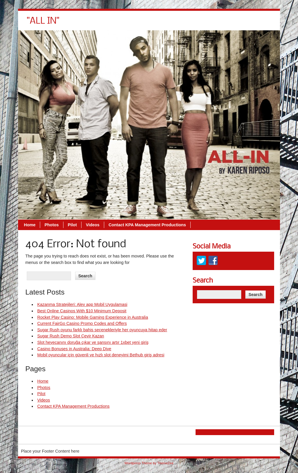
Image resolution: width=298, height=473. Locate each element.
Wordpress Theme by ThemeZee (149, 463)
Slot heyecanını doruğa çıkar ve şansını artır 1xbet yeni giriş (92, 342)
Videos (175, 23)
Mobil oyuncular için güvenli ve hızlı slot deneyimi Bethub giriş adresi (100, 355)
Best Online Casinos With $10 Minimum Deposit (81, 311)
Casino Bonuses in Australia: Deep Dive (74, 348)
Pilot (154, 23)
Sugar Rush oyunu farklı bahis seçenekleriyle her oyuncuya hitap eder (102, 329)
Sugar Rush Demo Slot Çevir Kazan (70, 336)
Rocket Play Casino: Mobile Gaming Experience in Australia (92, 317)
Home (112, 23)
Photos (134, 23)
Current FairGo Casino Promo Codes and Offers (82, 323)
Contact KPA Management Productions (229, 23)
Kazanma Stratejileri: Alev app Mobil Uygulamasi (82, 304)
